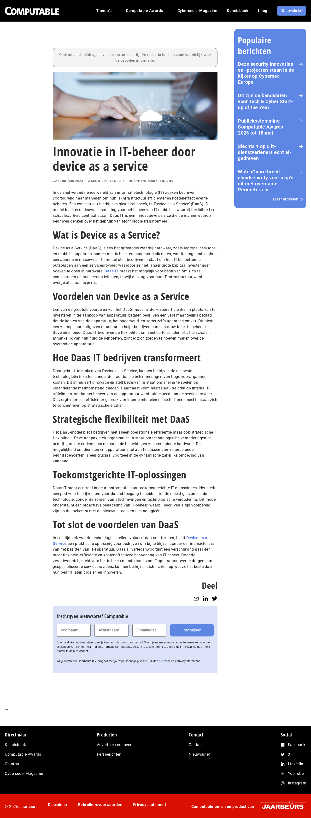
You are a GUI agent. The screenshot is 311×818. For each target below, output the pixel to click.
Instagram (297, 783)
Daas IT (112, 271)
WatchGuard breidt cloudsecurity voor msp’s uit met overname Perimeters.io (265, 181)
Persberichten (109, 754)
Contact (196, 744)
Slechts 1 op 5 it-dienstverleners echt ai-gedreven (264, 152)
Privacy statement (150, 804)
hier (161, 661)
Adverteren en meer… (115, 744)
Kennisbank (15, 744)
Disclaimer (58, 804)
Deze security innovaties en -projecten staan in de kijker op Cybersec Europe (266, 73)
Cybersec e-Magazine (24, 773)
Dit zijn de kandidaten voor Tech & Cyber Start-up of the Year (265, 101)
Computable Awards (23, 754)
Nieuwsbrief (199, 754)
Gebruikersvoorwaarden (100, 804)
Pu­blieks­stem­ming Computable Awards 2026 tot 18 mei (260, 127)
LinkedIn (295, 764)
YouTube (296, 773)
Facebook (296, 744)
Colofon (12, 764)
